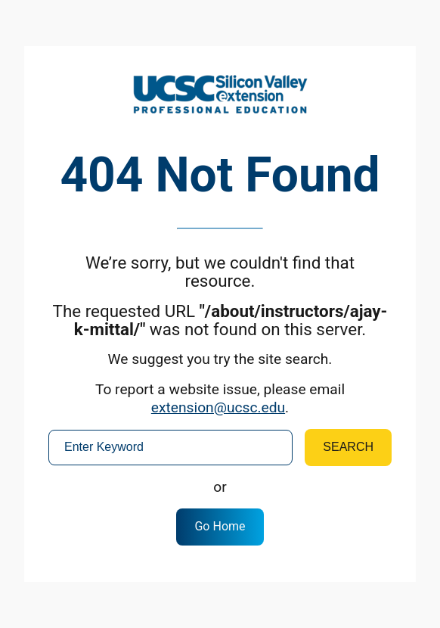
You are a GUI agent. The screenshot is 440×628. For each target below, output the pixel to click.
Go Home (219, 526)
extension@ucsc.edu (218, 407)
